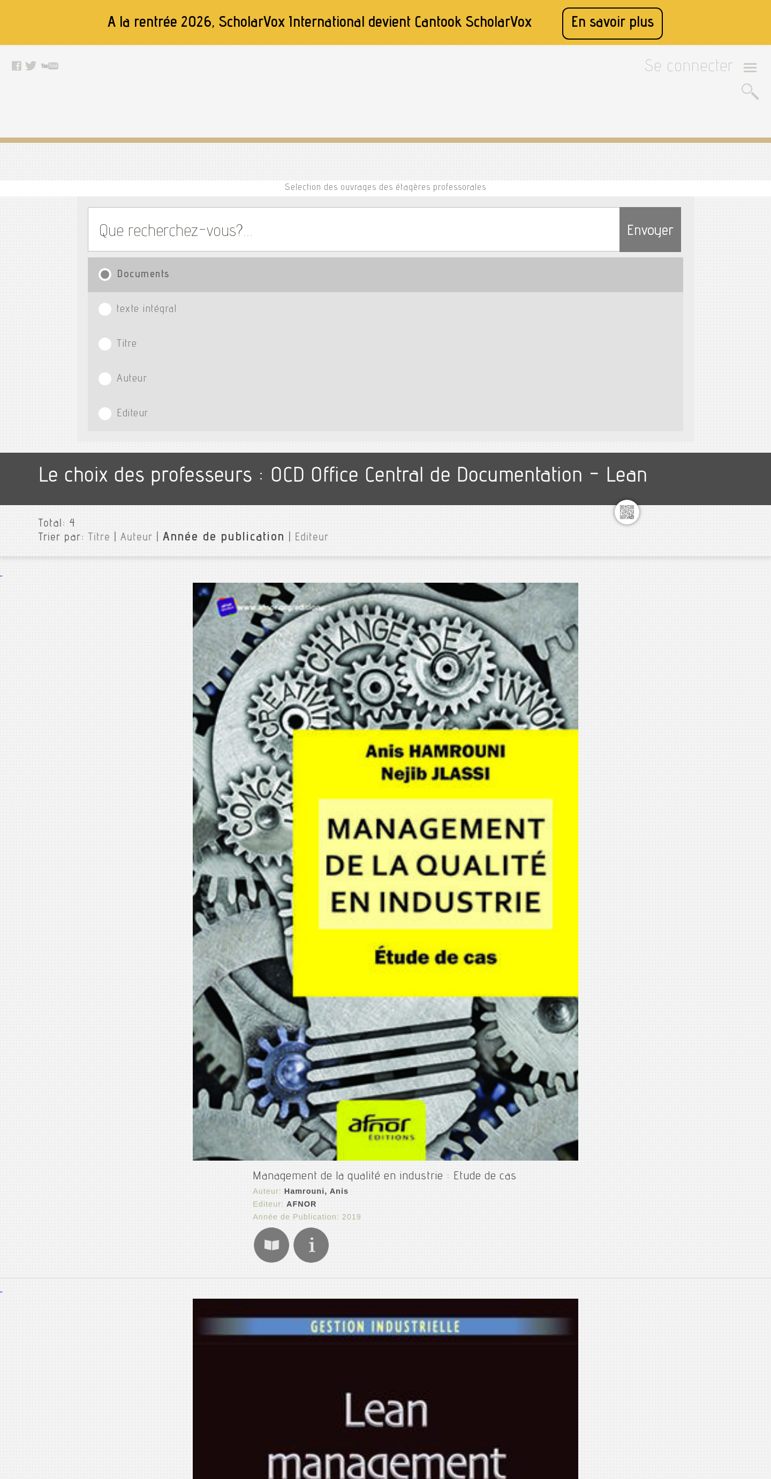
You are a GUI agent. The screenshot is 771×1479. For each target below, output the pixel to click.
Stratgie (668, 505)
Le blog (233, 1389)
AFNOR (201, 427)
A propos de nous (250, 1322)
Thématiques (672, 645)
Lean (662, 471)
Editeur (599, 230)
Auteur (479, 230)
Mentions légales (249, 1335)
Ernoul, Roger (213, 1057)
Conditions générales (256, 1349)
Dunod (200, 628)
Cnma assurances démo (697, 351)
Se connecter (703, 70)
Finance (667, 437)
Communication (681, 386)
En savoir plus (612, 23)
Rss (227, 1402)
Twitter (345, 1322)
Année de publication (194, 347)
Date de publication (684, 619)
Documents (134, 230)
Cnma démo (675, 368)
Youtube (347, 1335)
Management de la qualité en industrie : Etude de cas (286, 397)
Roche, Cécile (213, 827)
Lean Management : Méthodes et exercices (261, 599)
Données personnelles (258, 1362)
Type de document (682, 567)
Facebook (350, 1309)
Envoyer (629, 183)
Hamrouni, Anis (216, 414)
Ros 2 (663, 488)
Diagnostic (672, 403)
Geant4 (666, 454)
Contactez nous (247, 1375)
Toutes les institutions (689, 307)
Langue (661, 585)
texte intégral (246, 230)
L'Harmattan (211, 840)
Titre (365, 230)
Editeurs (663, 602)
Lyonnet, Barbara (220, 616)
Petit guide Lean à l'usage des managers (255, 810)
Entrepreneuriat (683, 420)
